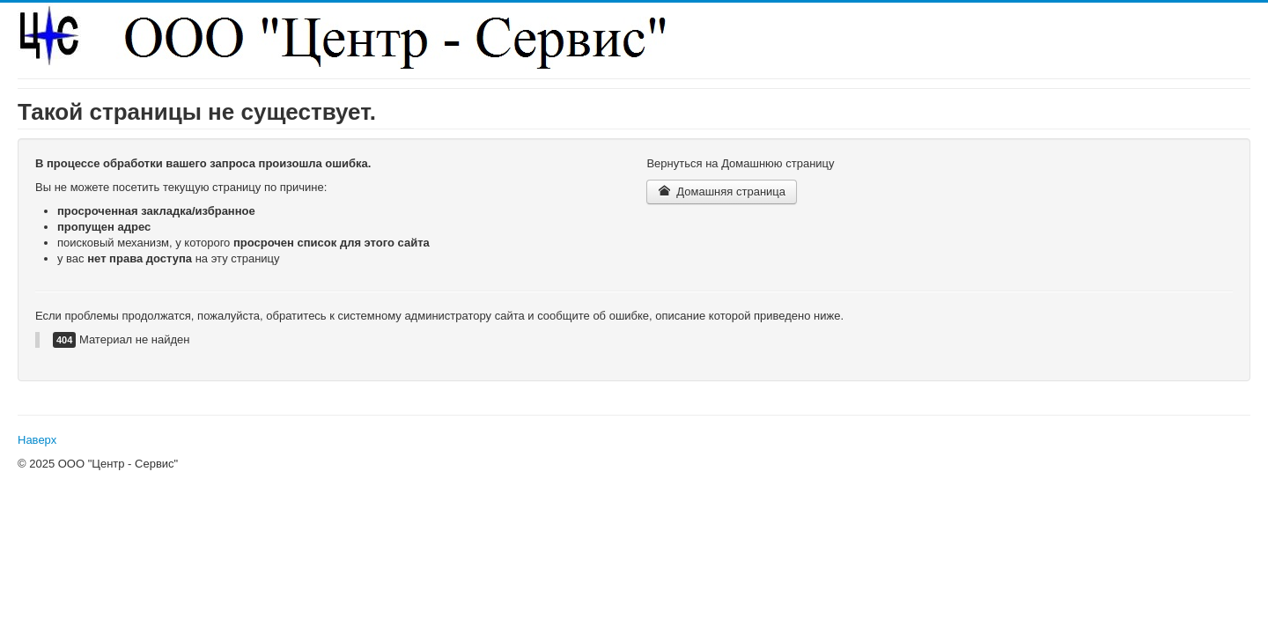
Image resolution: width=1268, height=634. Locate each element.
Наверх (37, 439)
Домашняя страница (721, 191)
